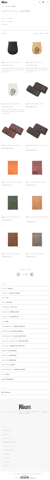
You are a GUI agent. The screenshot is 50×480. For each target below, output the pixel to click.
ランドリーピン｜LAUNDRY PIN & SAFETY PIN (13, 345)
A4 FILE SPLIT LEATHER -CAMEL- (11, 253)
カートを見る (6, 461)
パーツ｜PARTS (5, 374)
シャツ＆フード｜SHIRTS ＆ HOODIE (11, 293)
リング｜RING (5, 321)
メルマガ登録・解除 (8, 450)
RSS (4, 454)
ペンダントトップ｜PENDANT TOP (10, 316)
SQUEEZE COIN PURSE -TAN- (34, 62)
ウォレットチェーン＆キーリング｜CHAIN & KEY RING (15, 341)
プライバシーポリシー (8, 446)
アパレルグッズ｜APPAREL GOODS (10, 312)
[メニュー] (47, 2)
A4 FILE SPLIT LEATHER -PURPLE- (35, 182)
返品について (6, 434)
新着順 (46, 33)
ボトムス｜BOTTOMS (7, 302)
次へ (31, 274)
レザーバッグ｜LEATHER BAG (9, 360)
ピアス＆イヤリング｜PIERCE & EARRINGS (12, 331)
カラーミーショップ (11, 473)
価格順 (41, 33)
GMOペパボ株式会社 (30, 473)
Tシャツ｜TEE (5, 297)
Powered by (25, 477)
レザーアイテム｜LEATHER (10, 6)
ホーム (3, 6)
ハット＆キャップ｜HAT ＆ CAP (9, 307)
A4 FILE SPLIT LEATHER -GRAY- (35, 253)
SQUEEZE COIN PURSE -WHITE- (11, 103)
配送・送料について (8, 430)
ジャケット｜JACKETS (7, 288)
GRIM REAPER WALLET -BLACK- (35, 103)
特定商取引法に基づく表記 (9, 442)
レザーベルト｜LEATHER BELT (9, 355)
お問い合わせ (6, 465)
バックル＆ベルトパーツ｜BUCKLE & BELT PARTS (14, 336)
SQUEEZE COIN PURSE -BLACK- (11, 62)
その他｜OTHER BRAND (7, 379)
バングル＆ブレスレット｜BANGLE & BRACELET (13, 326)
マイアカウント (6, 458)
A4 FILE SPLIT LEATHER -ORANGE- (11, 182)
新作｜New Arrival (6, 392)
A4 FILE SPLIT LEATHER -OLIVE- (11, 217)
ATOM (7, 454)
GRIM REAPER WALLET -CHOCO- (11, 145)
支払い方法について (8, 438)
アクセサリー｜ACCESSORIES (9, 350)
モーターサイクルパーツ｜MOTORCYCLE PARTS (13, 369)
